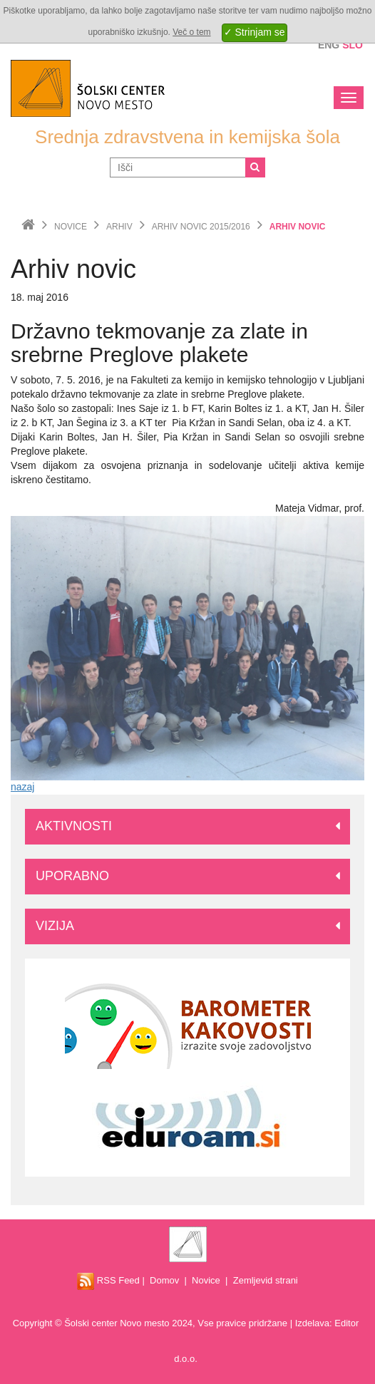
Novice (70, 227)
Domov (164, 1280)
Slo (352, 45)
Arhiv (119, 227)
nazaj (22, 786)
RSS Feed (108, 1280)
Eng (328, 45)
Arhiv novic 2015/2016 (201, 227)
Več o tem (191, 32)
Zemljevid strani (265, 1280)
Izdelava (312, 1323)
